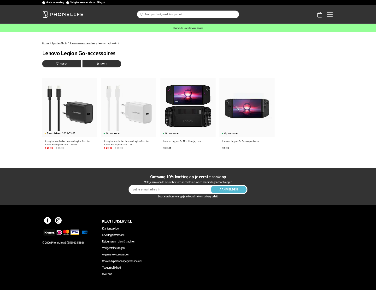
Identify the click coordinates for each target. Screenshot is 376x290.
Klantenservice (110, 228)
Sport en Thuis (59, 43)
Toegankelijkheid (111, 267)
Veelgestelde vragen (113, 248)
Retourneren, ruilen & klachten (118, 241)
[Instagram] (58, 221)
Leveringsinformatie (113, 235)
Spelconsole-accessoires (82, 43)
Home (45, 43)
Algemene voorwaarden (115, 254)
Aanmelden (228, 189)
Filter (61, 63)
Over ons (107, 274)
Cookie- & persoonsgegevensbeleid (121, 261)
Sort (102, 63)
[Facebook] (47, 221)
